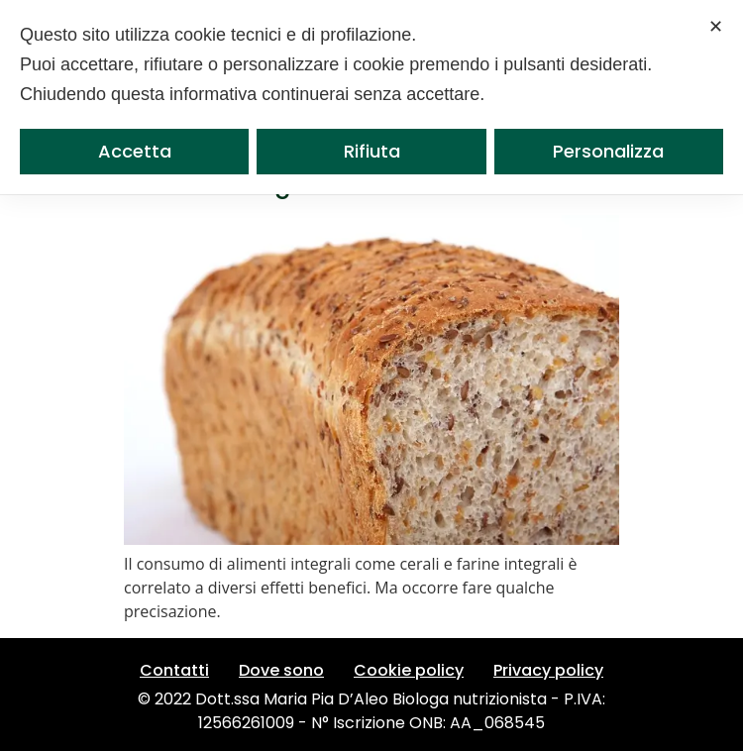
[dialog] (371, 97)
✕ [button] (715, 26)
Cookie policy (409, 670)
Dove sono (281, 670)
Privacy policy (548, 670)
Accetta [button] (134, 151)
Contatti (174, 670)
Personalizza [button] (608, 151)
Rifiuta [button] (372, 151)
